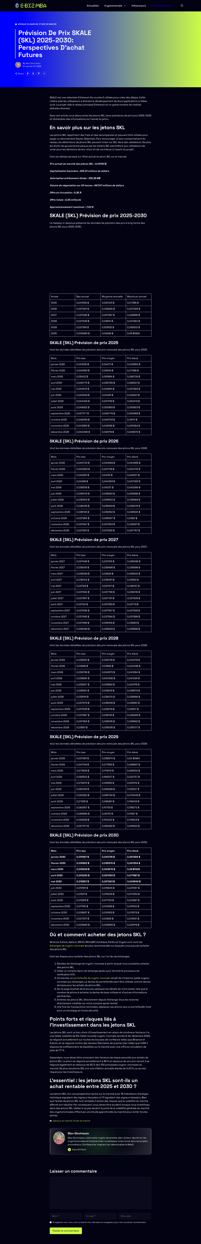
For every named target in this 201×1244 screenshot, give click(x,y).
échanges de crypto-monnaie (67, 945)
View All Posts (79, 1149)
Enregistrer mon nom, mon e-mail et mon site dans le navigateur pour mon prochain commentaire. (99, 1222)
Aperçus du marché (28, 24)
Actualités (93, 5)
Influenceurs (139, 5)
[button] (182, 5)
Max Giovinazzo (33, 63)
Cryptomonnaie (116, 5)
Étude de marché (165, 5)
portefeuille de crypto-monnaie (92, 978)
